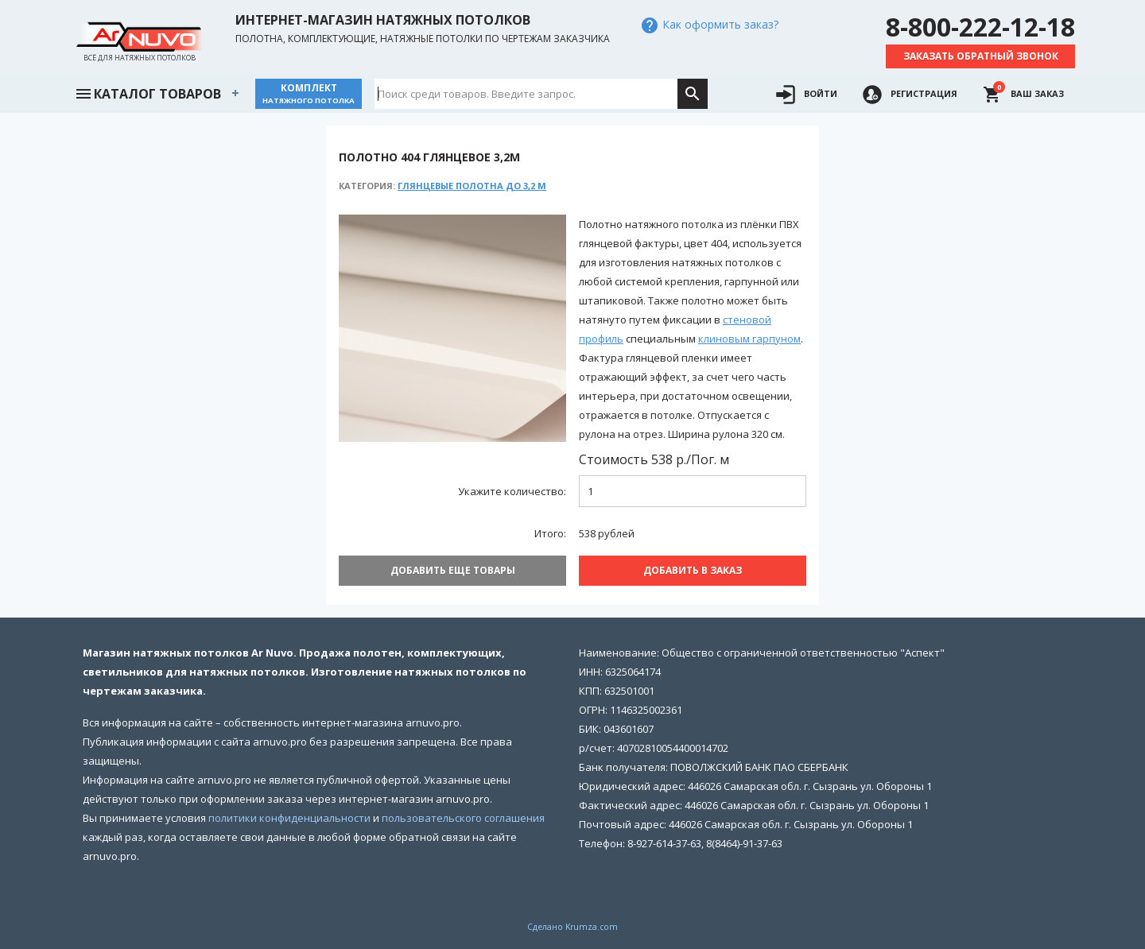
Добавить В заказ (692, 570)
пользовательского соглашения (463, 818)
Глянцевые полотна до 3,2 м (472, 186)
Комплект (308, 93)
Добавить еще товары (452, 570)
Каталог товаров (148, 92)
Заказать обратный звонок (980, 56)
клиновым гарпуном (749, 338)
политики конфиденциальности (289, 818)
